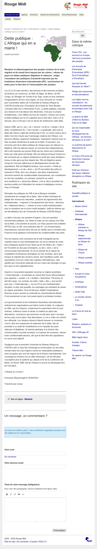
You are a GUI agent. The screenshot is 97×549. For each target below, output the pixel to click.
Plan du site (9, 542)
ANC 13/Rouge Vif (80, 332)
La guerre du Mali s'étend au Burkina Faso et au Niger (80, 120)
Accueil (7, 29)
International (34, 29)
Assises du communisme (49, 15)
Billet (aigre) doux (80, 337)
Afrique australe (85, 263)
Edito (81, 15)
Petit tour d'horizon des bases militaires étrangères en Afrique (81, 173)
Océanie (79, 305)
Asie (77, 269)
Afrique (43, 29)
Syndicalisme (81, 287)
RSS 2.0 (42, 542)
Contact (33, 542)
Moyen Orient (81, 206)
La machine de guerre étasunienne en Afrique (82, 148)
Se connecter (10, 457)
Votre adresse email (13, 463)
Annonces (34, 15)
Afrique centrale (85, 258)
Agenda (24, 15)
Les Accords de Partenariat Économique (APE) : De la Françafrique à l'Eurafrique (81, 72)
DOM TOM (80, 292)
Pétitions (17, 19)
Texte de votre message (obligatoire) (21, 484)
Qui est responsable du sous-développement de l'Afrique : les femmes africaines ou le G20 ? (82, 134)
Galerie (8, 19)
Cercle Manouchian (69, 15)
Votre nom (9, 450)
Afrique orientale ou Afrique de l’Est (85, 227)
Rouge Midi (15, 4)
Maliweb (28, 399)
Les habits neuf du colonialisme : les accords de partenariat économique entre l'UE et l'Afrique (82, 106)
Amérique (79, 282)
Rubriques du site (12, 15)
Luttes (75, 319)
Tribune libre (77, 350)
